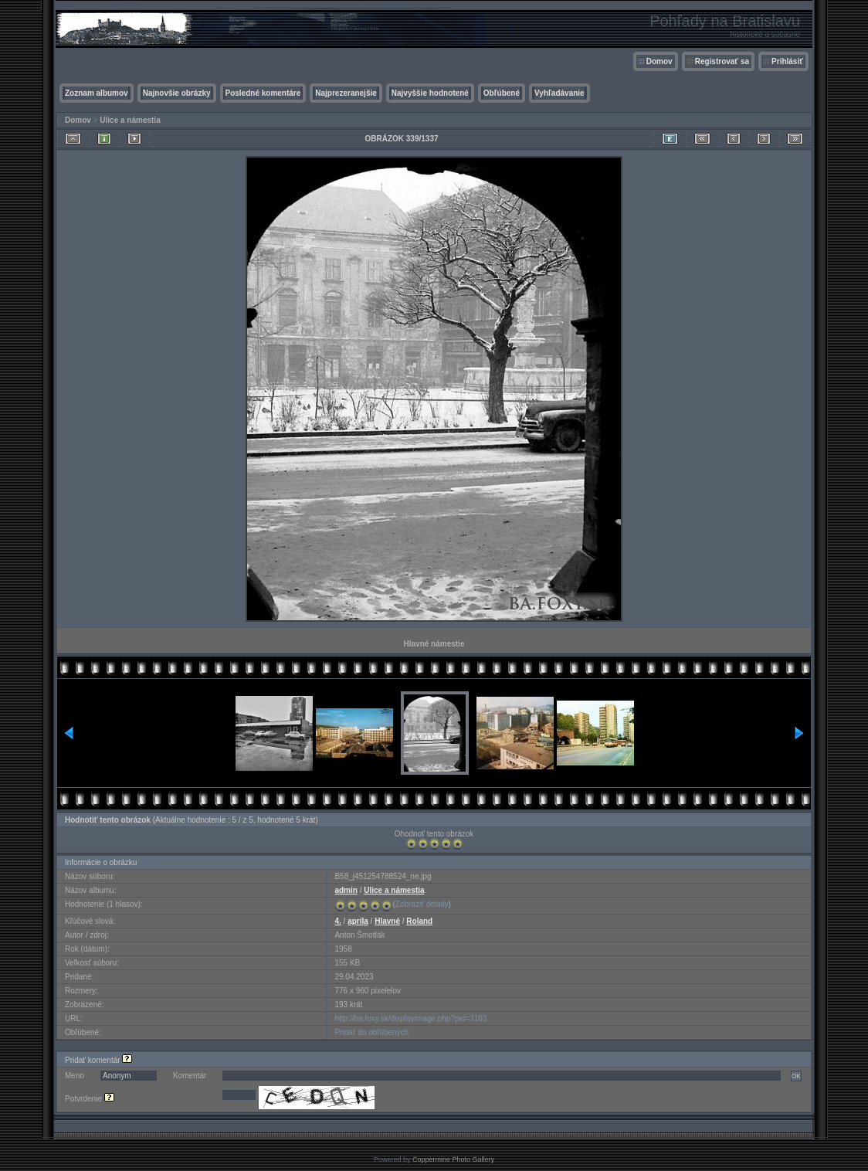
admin (345, 890)
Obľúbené (501, 93)
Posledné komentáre (263, 93)
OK (796, 1076)
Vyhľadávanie (559, 93)
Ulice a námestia (130, 120)
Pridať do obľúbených (371, 1032)
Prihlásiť (787, 61)
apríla (358, 921)
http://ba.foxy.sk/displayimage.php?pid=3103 (410, 1018)
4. (337, 921)
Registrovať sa (722, 61)
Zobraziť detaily (422, 904)
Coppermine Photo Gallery (453, 1159)
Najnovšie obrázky (177, 93)
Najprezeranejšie (346, 93)
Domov (659, 61)
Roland (419, 921)
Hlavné (387, 921)
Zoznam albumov (96, 93)
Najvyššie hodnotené (430, 93)
